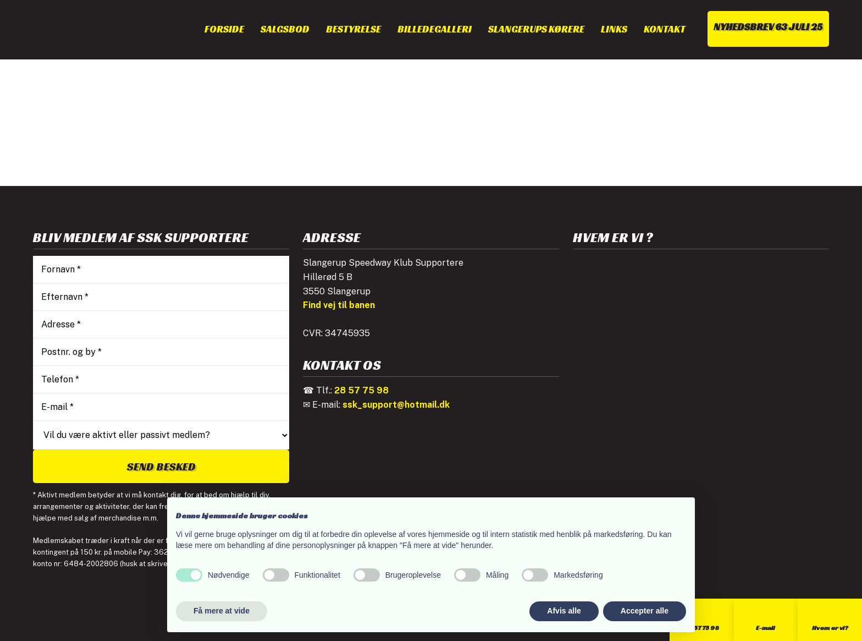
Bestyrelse (353, 29)
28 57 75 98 (361, 390)
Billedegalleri (434, 29)
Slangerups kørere (536, 29)
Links (614, 29)
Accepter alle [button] (644, 610)
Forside (224, 29)
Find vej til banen (339, 305)
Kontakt (665, 29)
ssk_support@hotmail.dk (396, 404)
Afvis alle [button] (564, 610)
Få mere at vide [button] (222, 610)
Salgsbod (285, 29)
